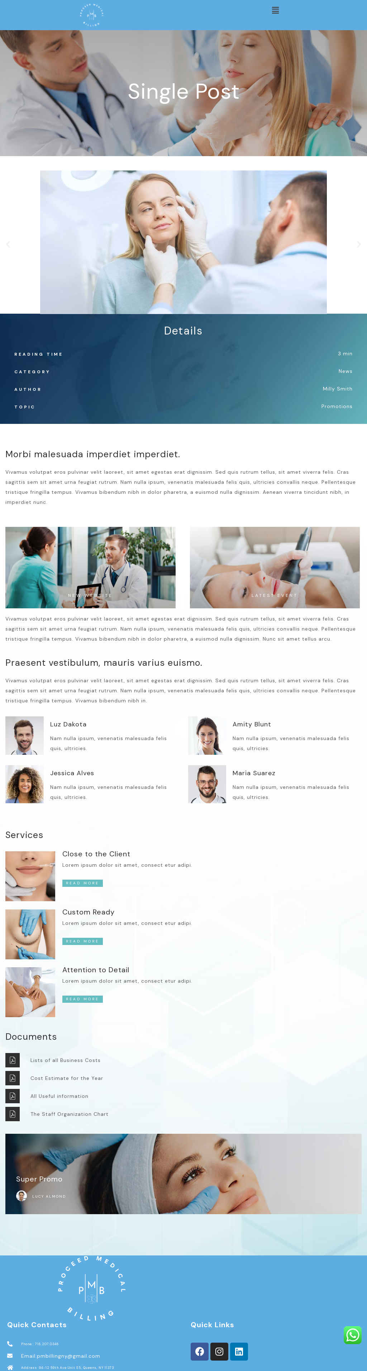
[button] (275, 10)
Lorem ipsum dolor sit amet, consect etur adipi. (127, 865)
